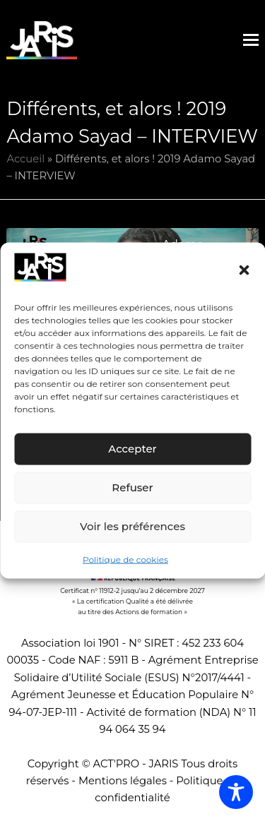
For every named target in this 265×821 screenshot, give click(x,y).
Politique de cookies (125, 559)
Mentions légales (122, 780)
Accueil (25, 158)
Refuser (132, 487)
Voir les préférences (132, 526)
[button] (244, 270)
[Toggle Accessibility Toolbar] (236, 792)
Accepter (132, 448)
